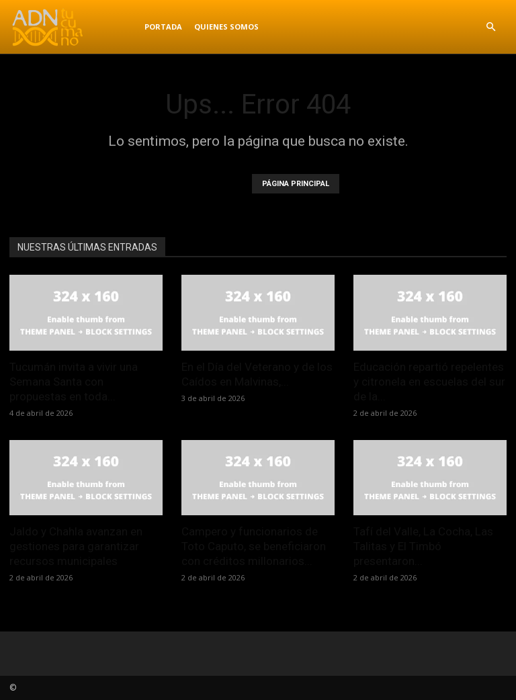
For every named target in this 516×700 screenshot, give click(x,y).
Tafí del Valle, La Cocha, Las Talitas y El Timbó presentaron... (423, 546)
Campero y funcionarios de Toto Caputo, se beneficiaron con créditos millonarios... (253, 546)
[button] (490, 27)
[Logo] (73, 27)
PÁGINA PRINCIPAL (295, 183)
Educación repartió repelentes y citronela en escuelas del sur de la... (429, 381)
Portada (163, 26)
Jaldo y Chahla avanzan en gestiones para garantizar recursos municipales (75, 546)
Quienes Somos (226, 26)
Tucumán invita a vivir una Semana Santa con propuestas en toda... (73, 381)
